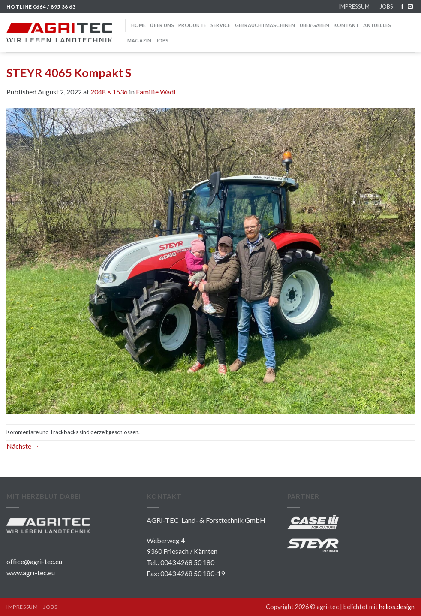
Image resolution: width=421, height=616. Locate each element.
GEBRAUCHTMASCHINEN (265, 25)
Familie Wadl (156, 92)
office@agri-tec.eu (34, 561)
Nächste (22, 446)
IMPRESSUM (354, 6)
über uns (162, 25)
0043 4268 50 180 (187, 562)
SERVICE (220, 25)
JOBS (386, 6)
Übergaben (314, 25)
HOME (138, 25)
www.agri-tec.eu (30, 572)
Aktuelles (377, 25)
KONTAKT (346, 25)
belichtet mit (379, 606)
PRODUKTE (192, 25)
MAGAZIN (139, 40)
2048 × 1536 (109, 92)
